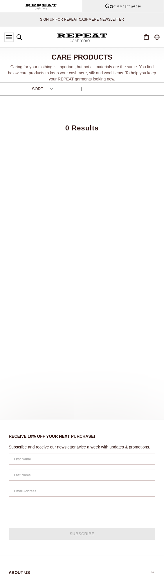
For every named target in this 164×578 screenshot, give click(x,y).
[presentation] (53, 512)
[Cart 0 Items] (146, 37)
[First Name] (82, 459)
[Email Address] (82, 491)
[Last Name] (82, 475)
